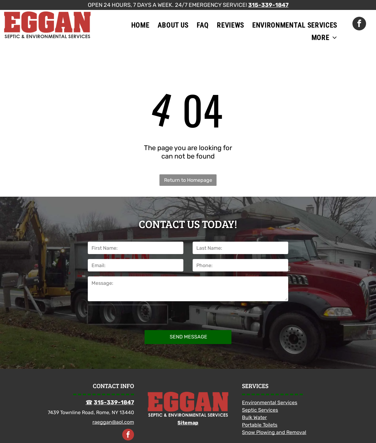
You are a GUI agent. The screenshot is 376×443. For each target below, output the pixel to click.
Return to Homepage (188, 180)
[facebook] (359, 24)
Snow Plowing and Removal (274, 432)
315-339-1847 (268, 5)
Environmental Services (269, 402)
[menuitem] (140, 25)
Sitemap (187, 423)
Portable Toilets (259, 425)
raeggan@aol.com (113, 422)
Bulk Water (254, 417)
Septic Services (260, 410)
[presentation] (127, 314)
